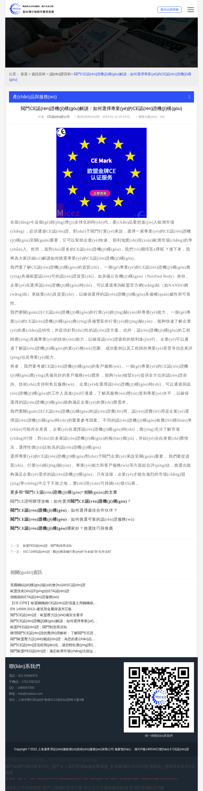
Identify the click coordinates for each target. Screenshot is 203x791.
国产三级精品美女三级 (62, 787)
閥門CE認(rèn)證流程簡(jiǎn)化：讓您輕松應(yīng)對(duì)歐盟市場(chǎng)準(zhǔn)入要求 (54, 645)
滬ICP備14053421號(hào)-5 (152, 749)
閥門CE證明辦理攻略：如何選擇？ (70, 501)
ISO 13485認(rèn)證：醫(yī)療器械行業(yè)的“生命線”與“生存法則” (67, 551)
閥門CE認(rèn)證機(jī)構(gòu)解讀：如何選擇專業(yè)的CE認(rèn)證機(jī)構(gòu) (54, 621)
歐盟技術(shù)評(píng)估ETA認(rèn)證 (39, 591)
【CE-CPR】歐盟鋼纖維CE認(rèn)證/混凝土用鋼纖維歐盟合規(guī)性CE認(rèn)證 (54, 603)
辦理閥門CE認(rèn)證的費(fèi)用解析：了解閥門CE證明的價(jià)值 (54, 633)
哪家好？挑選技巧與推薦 (61, 528)
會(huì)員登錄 (169, 9)
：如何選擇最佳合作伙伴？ (64, 510)
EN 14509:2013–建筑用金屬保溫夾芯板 (41, 609)
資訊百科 (39, 74)
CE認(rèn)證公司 (58, 117)
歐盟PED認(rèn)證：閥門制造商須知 (47, 545)
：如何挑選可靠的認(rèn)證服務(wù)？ (73, 519)
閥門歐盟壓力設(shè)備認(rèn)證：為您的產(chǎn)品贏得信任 (54, 639)
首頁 (24, 74)
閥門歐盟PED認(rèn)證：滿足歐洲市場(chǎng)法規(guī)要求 (54, 651)
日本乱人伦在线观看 (23, 787)
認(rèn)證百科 (60, 74)
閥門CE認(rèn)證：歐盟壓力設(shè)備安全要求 (46, 615)
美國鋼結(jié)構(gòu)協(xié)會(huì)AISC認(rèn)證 (47, 585)
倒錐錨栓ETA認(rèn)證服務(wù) (34, 597)
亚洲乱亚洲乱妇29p (146, 787)
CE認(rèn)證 (180, 749)
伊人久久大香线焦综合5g (106, 787)
